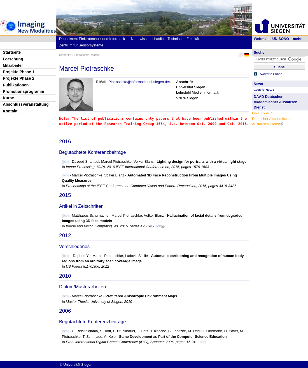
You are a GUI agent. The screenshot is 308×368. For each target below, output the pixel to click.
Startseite (12, 52)
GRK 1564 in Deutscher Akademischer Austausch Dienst (272, 118)
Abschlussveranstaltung (26, 104)
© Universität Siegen (76, 364)
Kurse (8, 98)
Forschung (13, 59)
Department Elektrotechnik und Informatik (92, 39)
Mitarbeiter (13, 65)
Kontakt (10, 111)
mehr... (298, 39)
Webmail (261, 39)
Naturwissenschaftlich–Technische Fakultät (165, 39)
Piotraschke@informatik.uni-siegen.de (140, 82)
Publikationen (16, 85)
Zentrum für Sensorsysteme (81, 45)
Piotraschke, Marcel (87, 54)
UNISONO (280, 39)
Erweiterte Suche (270, 74)
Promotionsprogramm (23, 91)
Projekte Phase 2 (18, 78)
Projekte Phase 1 (18, 72)
